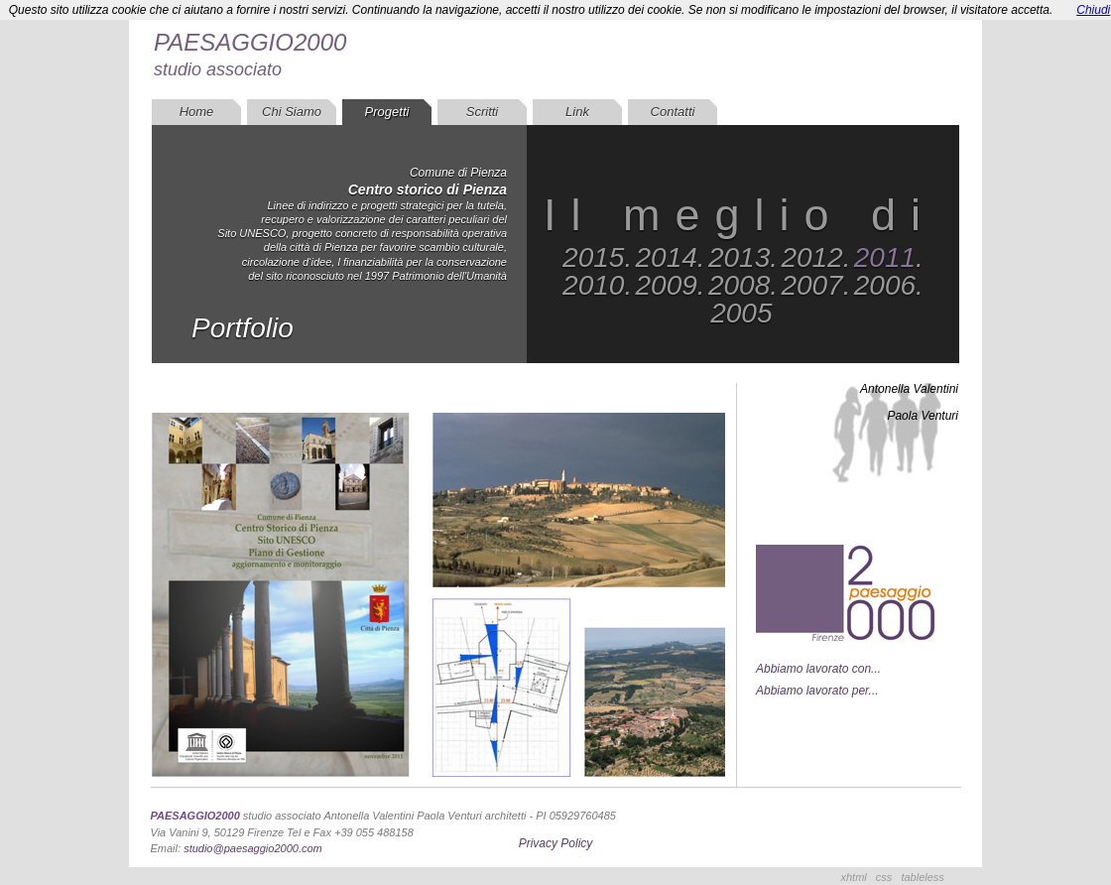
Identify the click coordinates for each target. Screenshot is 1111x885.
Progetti (387, 111)
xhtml (854, 877)
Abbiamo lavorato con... (818, 669)
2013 (739, 257)
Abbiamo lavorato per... (817, 690)
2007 (811, 285)
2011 (885, 257)
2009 (666, 285)
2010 (593, 285)
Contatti (673, 111)
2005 (741, 313)
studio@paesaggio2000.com (253, 848)
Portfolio (242, 328)
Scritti (482, 111)
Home (197, 111)
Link (577, 111)
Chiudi (1093, 10)
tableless (922, 877)
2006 (885, 285)
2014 (666, 257)
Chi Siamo (291, 111)
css (884, 877)
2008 (739, 285)
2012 (811, 257)
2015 (593, 257)
